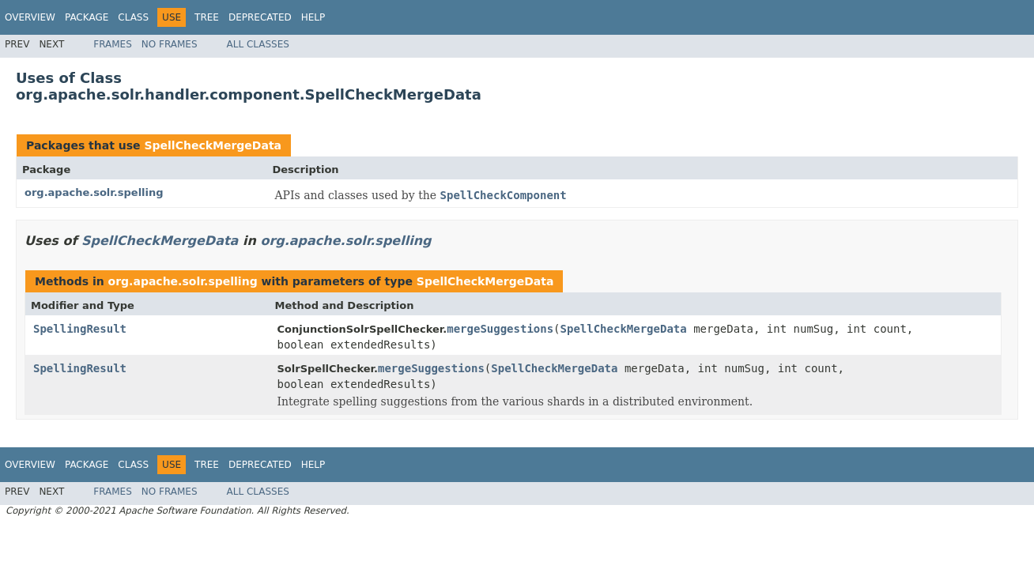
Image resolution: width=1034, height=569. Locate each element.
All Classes (258, 44)
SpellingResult (79, 328)
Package (86, 17)
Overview (30, 17)
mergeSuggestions (500, 328)
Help (313, 17)
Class (133, 17)
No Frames (170, 44)
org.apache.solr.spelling (94, 192)
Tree (206, 17)
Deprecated (260, 17)
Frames (112, 44)
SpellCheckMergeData (212, 145)
